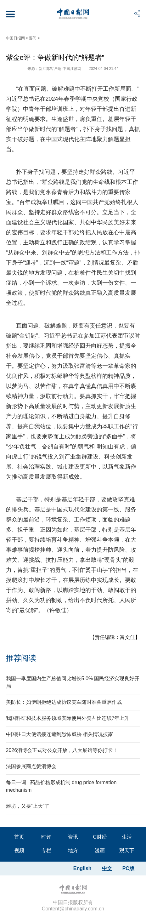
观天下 (126, 850)
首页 (19, 837)
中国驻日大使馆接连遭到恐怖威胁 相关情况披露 (59, 734)
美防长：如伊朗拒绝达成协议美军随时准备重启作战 (64, 702)
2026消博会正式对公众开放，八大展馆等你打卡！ (62, 750)
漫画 (100, 850)
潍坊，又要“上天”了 (28, 806)
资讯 (73, 837)
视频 (19, 850)
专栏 (46, 850)
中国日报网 (15, 38)
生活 (127, 837)
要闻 (32, 38)
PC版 (128, 868)
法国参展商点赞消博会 (31, 766)
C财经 (100, 837)
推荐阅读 (21, 658)
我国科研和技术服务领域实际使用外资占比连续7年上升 (68, 718)
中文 (107, 868)
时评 (46, 837)
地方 (73, 850)
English (82, 868)
